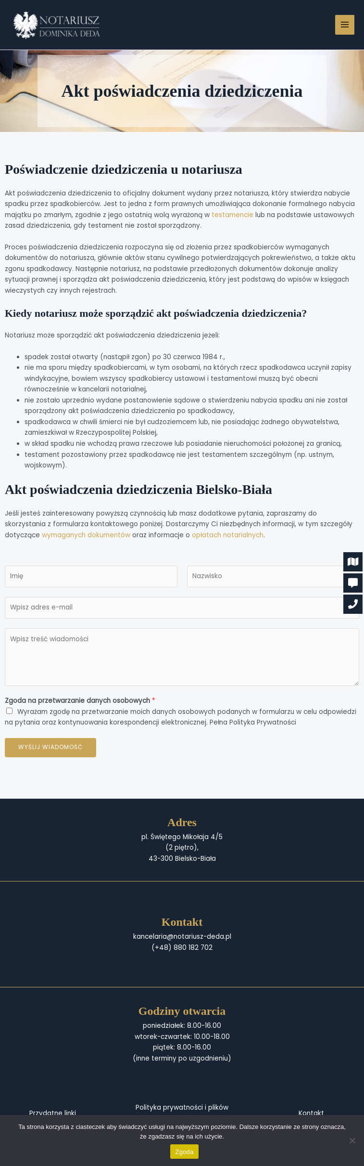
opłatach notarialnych (228, 535)
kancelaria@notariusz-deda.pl (182, 936)
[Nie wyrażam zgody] (352, 1140)
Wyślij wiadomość (50, 747)
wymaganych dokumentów (86, 535)
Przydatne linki (52, 1113)
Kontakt (311, 1113)
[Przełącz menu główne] (345, 25)
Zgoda (184, 1151)
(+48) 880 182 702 (182, 947)
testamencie (232, 215)
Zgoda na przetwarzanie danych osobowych (80, 700)
